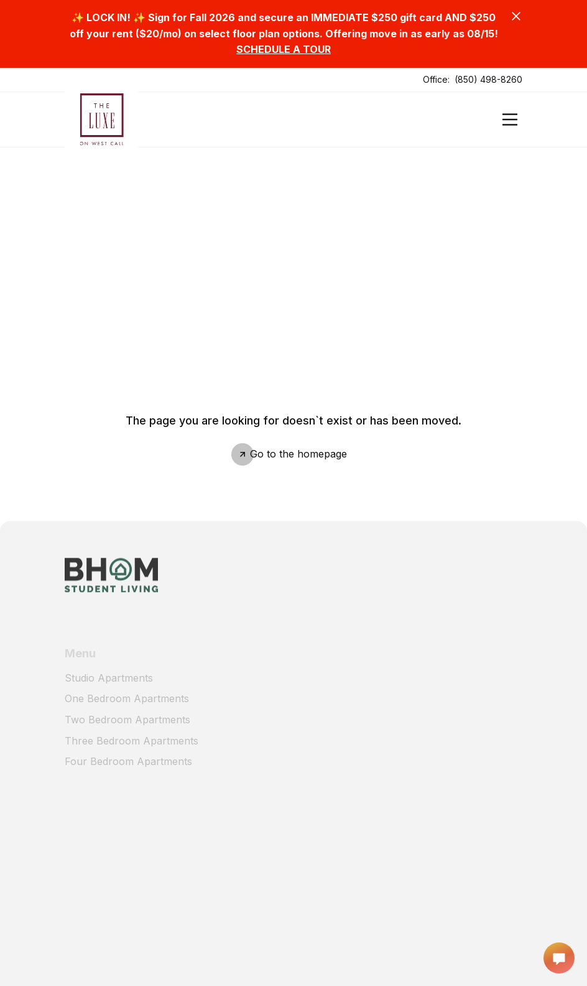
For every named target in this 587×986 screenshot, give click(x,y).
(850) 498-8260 (488, 79)
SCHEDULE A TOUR (283, 49)
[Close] (516, 16)
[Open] (509, 119)
